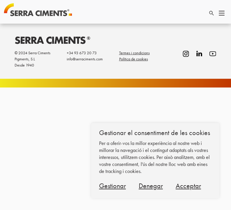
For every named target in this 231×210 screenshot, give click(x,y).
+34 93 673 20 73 (82, 52)
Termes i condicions (134, 52)
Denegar (151, 185)
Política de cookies (133, 59)
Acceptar (188, 185)
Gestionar (112, 185)
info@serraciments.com (85, 59)
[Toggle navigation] (222, 12)
